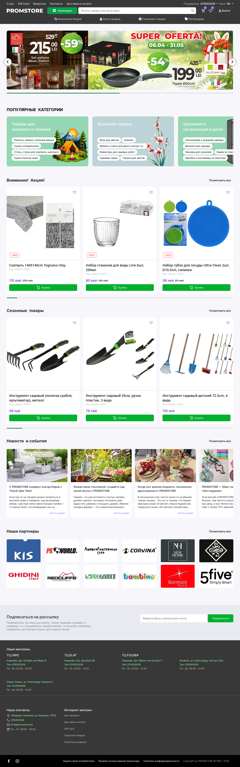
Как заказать (71, 715)
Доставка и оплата (79, 3)
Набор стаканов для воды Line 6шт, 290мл (115, 267)
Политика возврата (75, 742)
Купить (43, 288)
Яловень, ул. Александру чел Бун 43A (201, 660)
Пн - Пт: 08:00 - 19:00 (21, 729)
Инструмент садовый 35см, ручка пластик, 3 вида (113, 397)
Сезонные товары (152, 19)
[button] (14, 428)
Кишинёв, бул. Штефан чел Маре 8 (26, 660)
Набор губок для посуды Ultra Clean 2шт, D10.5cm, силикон (196, 267)
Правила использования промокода (118, 761)
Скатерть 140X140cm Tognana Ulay (37, 265)
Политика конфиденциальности (161, 761)
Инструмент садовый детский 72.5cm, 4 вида (195, 397)
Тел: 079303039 (16, 664)
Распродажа (194, 19)
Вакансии (39, 3)
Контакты (56, 3)
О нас (10, 3)
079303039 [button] (208, 3)
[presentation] (8, 62)
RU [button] (229, 3)
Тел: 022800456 (16, 685)
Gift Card (23, 3)
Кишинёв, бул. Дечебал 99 (79, 660)
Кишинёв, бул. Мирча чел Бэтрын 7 (142, 660)
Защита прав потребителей (78, 761)
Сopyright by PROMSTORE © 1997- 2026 (206, 761)
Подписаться (220, 618)
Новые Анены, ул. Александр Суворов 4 (30, 681)
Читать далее (57, 513)
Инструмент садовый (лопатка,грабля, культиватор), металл (40, 397)
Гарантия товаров (74, 735)
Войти (224, 11)
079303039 (15, 720)
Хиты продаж (109, 19)
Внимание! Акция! (68, 19)
